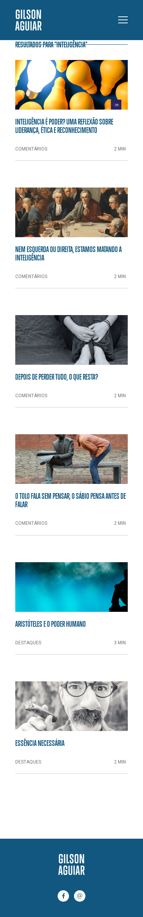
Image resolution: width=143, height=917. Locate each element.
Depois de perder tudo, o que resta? (56, 376)
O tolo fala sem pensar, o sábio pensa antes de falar (70, 500)
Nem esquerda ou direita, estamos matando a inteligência (68, 253)
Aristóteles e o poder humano (50, 623)
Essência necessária (39, 742)
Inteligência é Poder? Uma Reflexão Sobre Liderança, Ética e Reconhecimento (64, 125)
